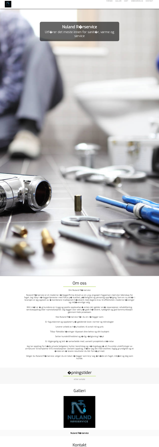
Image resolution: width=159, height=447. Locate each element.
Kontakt (149, 4)
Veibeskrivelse (137, 4)
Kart (126, 4)
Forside (109, 4)
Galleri (118, 4)
